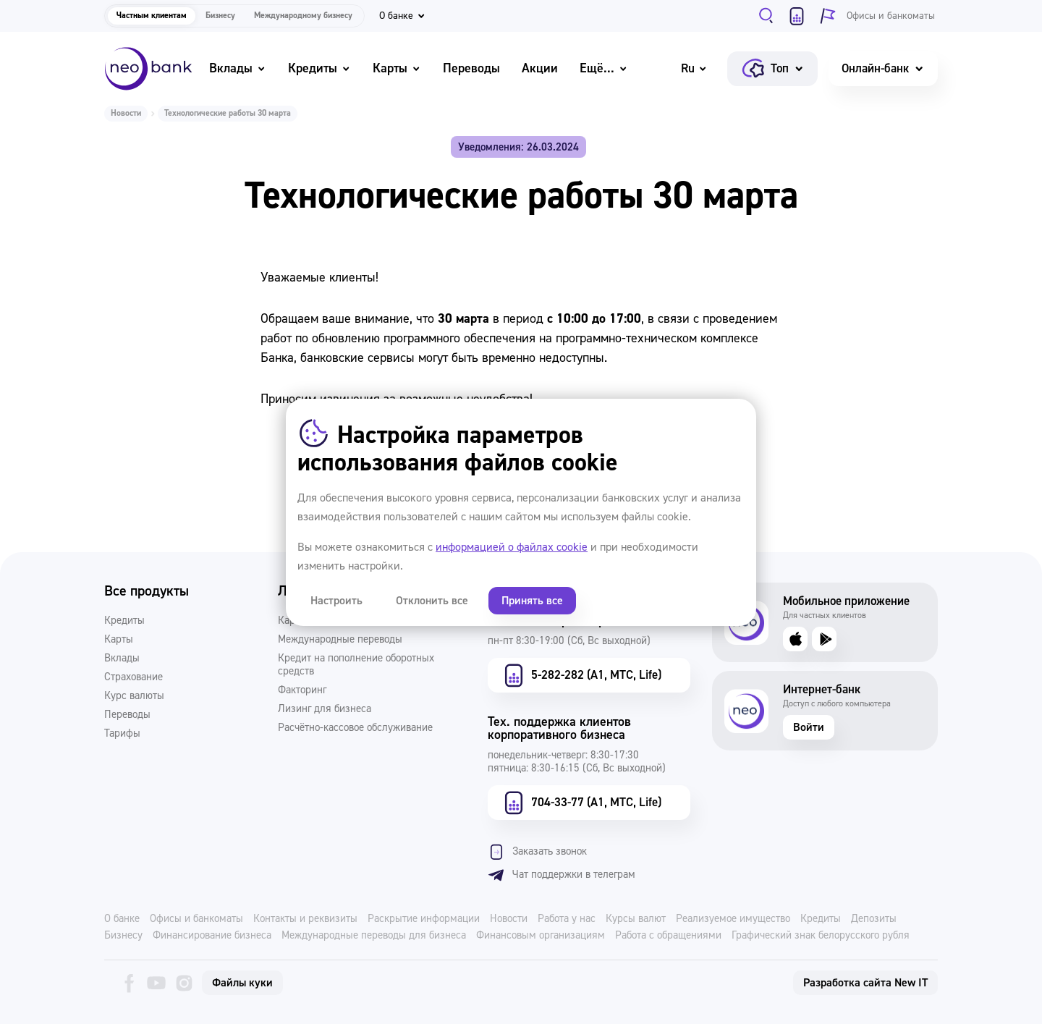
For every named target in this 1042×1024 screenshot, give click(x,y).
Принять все (532, 600)
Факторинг (302, 690)
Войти (808, 727)
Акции (540, 68)
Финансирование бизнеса (212, 935)
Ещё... (604, 68)
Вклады (237, 68)
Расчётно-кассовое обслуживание (355, 728)
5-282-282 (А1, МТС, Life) (581, 675)
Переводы (471, 68)
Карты (397, 68)
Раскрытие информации (424, 919)
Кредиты (319, 68)
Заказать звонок (537, 851)
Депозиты (874, 919)
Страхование (133, 677)
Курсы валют (636, 919)
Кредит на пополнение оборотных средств (356, 665)
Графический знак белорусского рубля (821, 935)
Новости (126, 113)
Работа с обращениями (668, 935)
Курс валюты (134, 696)
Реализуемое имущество (733, 919)
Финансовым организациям (540, 935)
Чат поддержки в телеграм (561, 875)
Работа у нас (567, 919)
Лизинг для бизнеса (324, 709)
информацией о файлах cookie (512, 547)
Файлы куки (242, 983)
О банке (122, 919)
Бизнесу (220, 15)
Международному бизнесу (303, 15)
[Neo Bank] (148, 68)
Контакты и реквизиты (305, 919)
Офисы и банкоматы (196, 919)
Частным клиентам (152, 15)
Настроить (336, 600)
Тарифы (122, 733)
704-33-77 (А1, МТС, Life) (581, 803)
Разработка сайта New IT (865, 983)
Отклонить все (432, 600)
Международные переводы (340, 639)
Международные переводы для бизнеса (373, 935)
